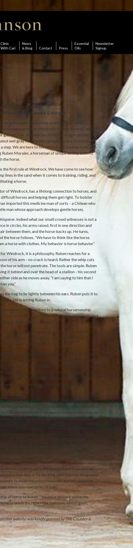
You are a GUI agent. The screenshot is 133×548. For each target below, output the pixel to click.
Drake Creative (124, 542)
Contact (45, 45)
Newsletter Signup (105, 45)
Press (63, 45)
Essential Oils (81, 45)
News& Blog (27, 45)
